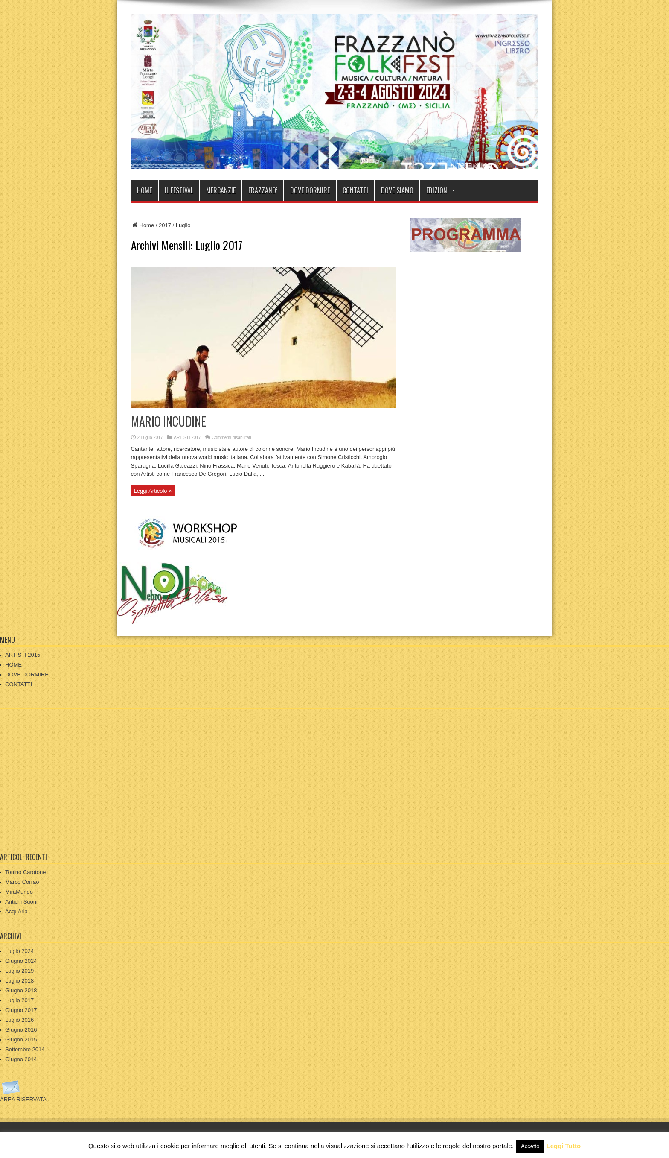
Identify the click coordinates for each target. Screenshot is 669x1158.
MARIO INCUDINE (168, 421)
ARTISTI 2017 (187, 437)
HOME (144, 190)
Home (142, 225)
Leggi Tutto (564, 1145)
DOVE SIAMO (397, 190)
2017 (165, 225)
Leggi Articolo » (153, 491)
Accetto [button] (530, 1146)
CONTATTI (355, 190)
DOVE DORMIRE (310, 190)
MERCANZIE (221, 190)
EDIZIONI (440, 190)
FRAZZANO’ (262, 190)
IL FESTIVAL (179, 190)
